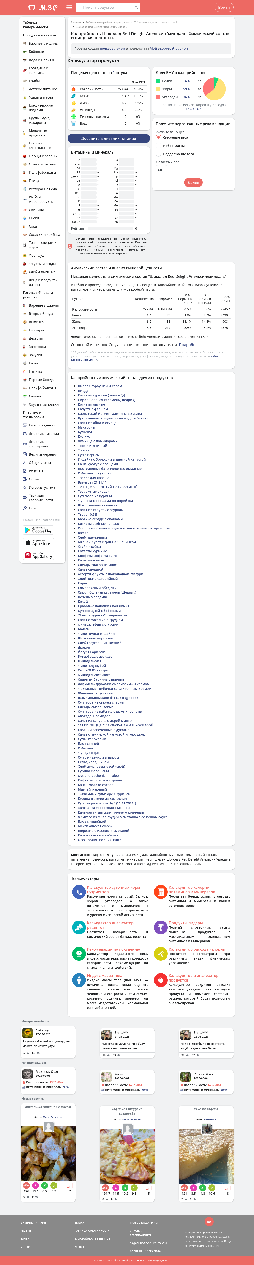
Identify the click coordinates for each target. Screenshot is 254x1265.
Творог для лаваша (93, 478)
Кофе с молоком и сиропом (101, 780)
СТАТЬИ (25, 1246)
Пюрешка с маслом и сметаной (103, 830)
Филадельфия (89, 661)
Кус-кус (84, 436)
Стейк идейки (89, 546)
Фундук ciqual (89, 753)
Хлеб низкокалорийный (98, 578)
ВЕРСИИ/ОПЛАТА (140, 1235)
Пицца (83, 390)
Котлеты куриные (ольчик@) (101, 395)
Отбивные (86, 748)
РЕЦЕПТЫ (26, 1230)
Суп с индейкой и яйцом (98, 757)
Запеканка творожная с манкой (104, 808)
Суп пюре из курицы (95, 496)
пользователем (112, 48)
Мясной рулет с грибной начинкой (107, 542)
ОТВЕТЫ (80, 1246)
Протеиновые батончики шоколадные (110, 468)
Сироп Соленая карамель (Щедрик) (107, 592)
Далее (193, 182)
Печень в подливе (93, 597)
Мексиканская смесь (95, 826)
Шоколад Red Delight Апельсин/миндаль (101, 26)
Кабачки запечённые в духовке (103, 730)
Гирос (83, 583)
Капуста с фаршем (93, 409)
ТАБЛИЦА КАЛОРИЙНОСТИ (92, 1230)
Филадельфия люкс (94, 675)
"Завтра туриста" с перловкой (102, 615)
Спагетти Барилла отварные (101, 679)
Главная (76, 22)
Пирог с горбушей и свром (100, 386)
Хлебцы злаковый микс (97, 565)
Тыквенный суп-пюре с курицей (104, 794)
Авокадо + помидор (94, 716)
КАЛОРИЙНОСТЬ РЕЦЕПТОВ (92, 1238)
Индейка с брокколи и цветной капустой (112, 459)
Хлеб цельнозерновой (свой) (101, 766)
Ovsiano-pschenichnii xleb (98, 775)
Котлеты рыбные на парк (98, 523)
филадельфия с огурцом (98, 624)
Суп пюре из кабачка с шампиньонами (110, 711)
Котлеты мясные (91, 404)
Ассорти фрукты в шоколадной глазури (110, 574)
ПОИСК (79, 1222)
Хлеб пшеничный (92, 537)
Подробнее (189, 344)
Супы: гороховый (92, 739)
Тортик (84, 450)
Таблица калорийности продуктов (108, 22)
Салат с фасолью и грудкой (100, 620)
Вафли (83, 533)
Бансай (84, 629)
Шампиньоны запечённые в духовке (108, 698)
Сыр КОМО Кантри (93, 670)
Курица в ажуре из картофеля (102, 798)
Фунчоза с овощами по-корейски (105, 500)
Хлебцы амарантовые (95, 707)
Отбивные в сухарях (94, 473)
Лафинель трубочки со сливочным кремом (114, 684)
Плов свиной (88, 743)
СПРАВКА (135, 1230)
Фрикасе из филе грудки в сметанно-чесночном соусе (122, 817)
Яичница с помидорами (98, 441)
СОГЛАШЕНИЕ (139, 1251)
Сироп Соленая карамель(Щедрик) (106, 400)
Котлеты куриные (92, 551)
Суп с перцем (89, 455)
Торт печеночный (92, 445)
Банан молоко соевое (95, 785)
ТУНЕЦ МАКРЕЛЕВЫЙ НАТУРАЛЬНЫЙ (108, 487)
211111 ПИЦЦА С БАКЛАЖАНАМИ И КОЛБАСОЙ (115, 725)
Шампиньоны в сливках (97, 505)
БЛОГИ (25, 1238)
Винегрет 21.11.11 (92, 482)
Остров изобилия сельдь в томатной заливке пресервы (124, 528)
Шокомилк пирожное (96, 638)
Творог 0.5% (87, 514)
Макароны (86, 427)
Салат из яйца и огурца (97, 423)
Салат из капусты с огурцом (101, 510)
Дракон (84, 647)
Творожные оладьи (94, 491)
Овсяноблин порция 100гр (99, 840)
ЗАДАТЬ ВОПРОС (140, 1243)
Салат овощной (91, 569)
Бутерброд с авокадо (95, 656)
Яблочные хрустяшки (95, 693)
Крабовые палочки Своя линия (103, 606)
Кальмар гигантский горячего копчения (111, 812)
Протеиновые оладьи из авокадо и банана (113, 418)
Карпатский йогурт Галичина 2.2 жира (110, 413)
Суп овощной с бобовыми (99, 610)
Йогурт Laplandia (92, 652)
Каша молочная (91, 560)
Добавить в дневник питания (108, 138)
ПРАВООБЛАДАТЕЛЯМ (144, 1222)
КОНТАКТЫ (160, 1243)
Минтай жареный (92, 789)
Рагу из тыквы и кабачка (98, 835)
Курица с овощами (93, 771)
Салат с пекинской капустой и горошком (112, 734)
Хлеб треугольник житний (100, 643)
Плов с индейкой (92, 821)
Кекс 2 (83, 601)
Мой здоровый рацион (169, 48)
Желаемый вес (167, 162)
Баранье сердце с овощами (100, 519)
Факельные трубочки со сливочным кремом (114, 688)
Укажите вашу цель (171, 132)
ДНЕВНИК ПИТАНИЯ (33, 1222)
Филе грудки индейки (96, 633)
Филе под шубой (92, 665)
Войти (224, 7)
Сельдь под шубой (93, 762)
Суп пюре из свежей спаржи (101, 702)
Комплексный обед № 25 (98, 588)
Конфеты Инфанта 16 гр (97, 555)
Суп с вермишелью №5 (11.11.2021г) (107, 803)
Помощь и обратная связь (42, 520)
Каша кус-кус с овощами (98, 464)
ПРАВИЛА (154, 1251)
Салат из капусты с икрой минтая (105, 720)
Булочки (85, 432)
